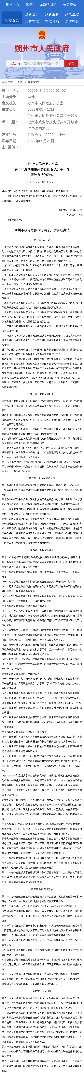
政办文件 (33, 82)
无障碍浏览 (47, 4)
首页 (20, 82)
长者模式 (69, 4)
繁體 (29, 4)
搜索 (71, 64)
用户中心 (12, 4)
